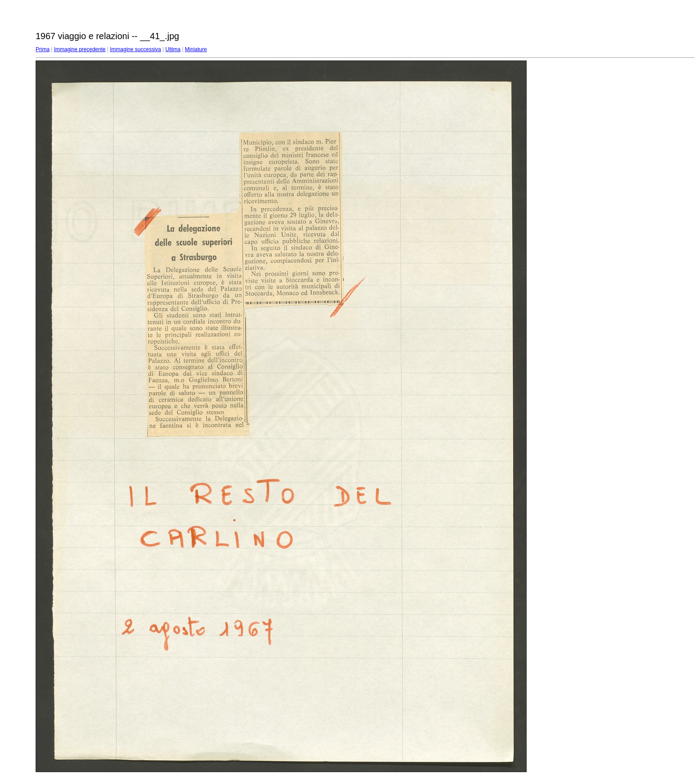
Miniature (196, 49)
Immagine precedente (80, 49)
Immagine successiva (135, 49)
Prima (42, 49)
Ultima (173, 49)
